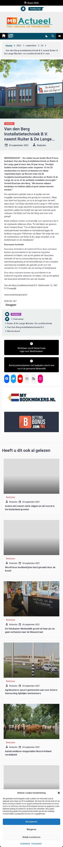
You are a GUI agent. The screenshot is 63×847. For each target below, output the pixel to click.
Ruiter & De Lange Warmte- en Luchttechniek (29, 323)
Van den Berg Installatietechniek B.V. (25, 327)
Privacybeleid (36, 843)
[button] (58, 792)
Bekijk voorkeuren (31, 837)
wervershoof (13, 331)
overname (18, 319)
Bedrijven (9, 123)
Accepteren (31, 821)
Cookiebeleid (25, 843)
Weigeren (31, 829)
